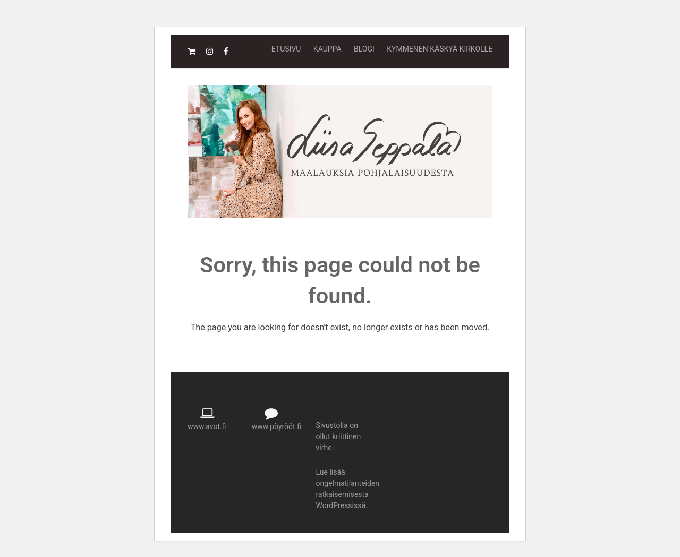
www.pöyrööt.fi (276, 426)
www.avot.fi (207, 426)
